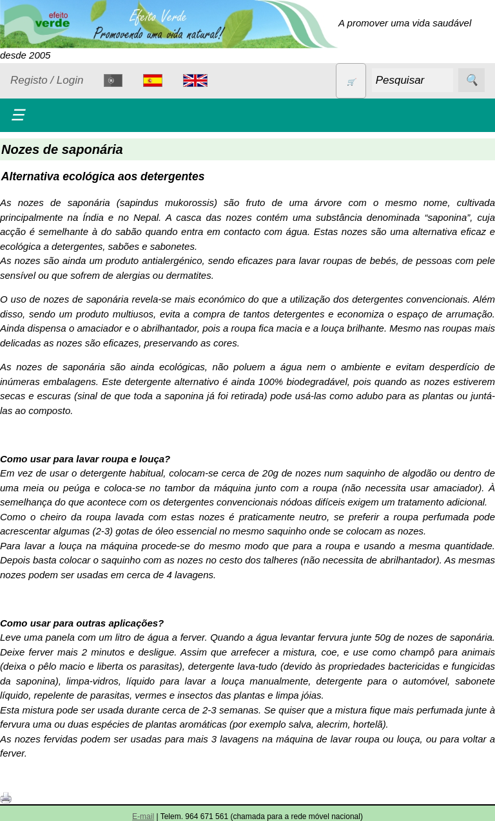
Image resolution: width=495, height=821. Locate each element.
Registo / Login (46, 80)
